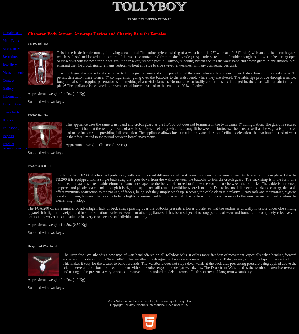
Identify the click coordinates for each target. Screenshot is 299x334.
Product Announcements (15, 146)
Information (11, 96)
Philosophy (11, 128)
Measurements (13, 72)
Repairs (8, 136)
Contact (8, 80)
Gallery (8, 88)
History (8, 120)
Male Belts (11, 41)
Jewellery (10, 65)
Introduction (12, 104)
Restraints (10, 57)
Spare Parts (11, 112)
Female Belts (12, 33)
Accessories (11, 49)
